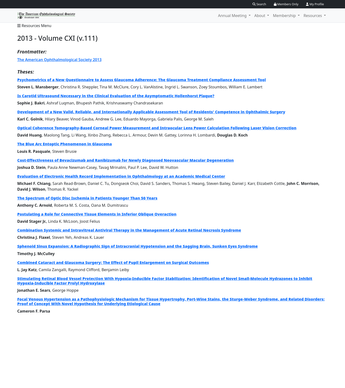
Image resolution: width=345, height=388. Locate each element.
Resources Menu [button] (34, 25)
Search (259, 4)
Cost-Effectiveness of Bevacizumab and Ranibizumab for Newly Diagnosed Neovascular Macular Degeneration (125, 160)
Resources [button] (313, 15)
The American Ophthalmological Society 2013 (59, 59)
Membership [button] (285, 15)
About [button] (260, 15)
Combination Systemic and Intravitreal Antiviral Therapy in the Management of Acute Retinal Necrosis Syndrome (129, 230)
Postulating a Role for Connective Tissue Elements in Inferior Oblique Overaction (97, 214)
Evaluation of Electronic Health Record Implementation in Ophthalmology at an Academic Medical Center (121, 176)
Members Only (286, 4)
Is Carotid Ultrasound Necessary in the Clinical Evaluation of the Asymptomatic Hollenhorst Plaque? (115, 95)
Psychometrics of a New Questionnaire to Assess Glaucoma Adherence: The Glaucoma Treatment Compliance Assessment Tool (141, 79)
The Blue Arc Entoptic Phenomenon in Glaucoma (64, 144)
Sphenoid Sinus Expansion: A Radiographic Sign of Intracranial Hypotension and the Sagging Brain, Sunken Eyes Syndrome (137, 246)
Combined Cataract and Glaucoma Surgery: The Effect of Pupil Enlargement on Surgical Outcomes (113, 262)
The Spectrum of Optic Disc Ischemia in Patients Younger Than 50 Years (87, 198)
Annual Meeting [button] (233, 15)
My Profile (315, 4)
